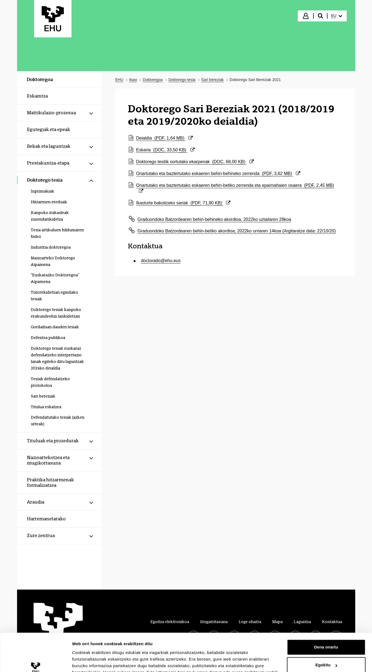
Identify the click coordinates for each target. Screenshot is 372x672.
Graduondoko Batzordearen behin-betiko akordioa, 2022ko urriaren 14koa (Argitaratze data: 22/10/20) (236, 231)
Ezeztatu (326, 650)
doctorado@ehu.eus (161, 260)
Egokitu (326, 632)
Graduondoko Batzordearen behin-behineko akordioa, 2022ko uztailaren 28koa (214, 219)
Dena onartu (326, 614)
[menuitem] (336, 15)
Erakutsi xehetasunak (93, 661)
